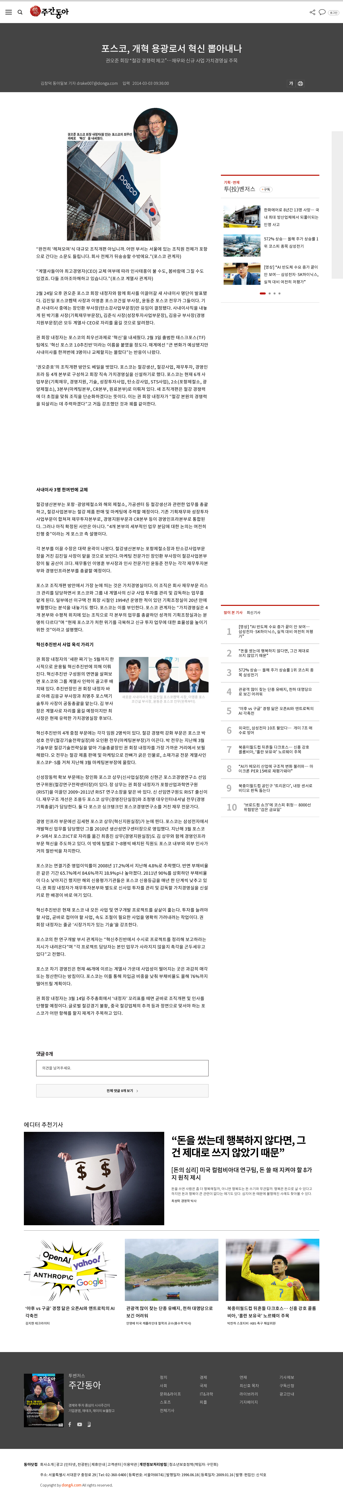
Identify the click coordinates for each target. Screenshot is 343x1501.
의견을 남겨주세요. (56, 1068)
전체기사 (167, 1410)
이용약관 (130, 1465)
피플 (203, 1402)
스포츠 (165, 1402)
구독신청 (286, 1386)
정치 (163, 1377)
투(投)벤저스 (239, 189)
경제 (203, 1377)
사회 (163, 1386)
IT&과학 (206, 1394)
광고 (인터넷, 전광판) (72, 1465)
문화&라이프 (170, 1394)
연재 (243, 1377)
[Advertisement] (110, 446)
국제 (203, 1386)
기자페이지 (249, 1402)
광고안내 (286, 1394)
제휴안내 (98, 1465)
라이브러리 (249, 1394)
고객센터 (114, 1465)
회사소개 (47, 1465)
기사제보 (286, 1377)
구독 (267, 189)
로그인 (333, 13)
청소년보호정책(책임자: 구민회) (193, 1465)
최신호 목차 (249, 1386)
